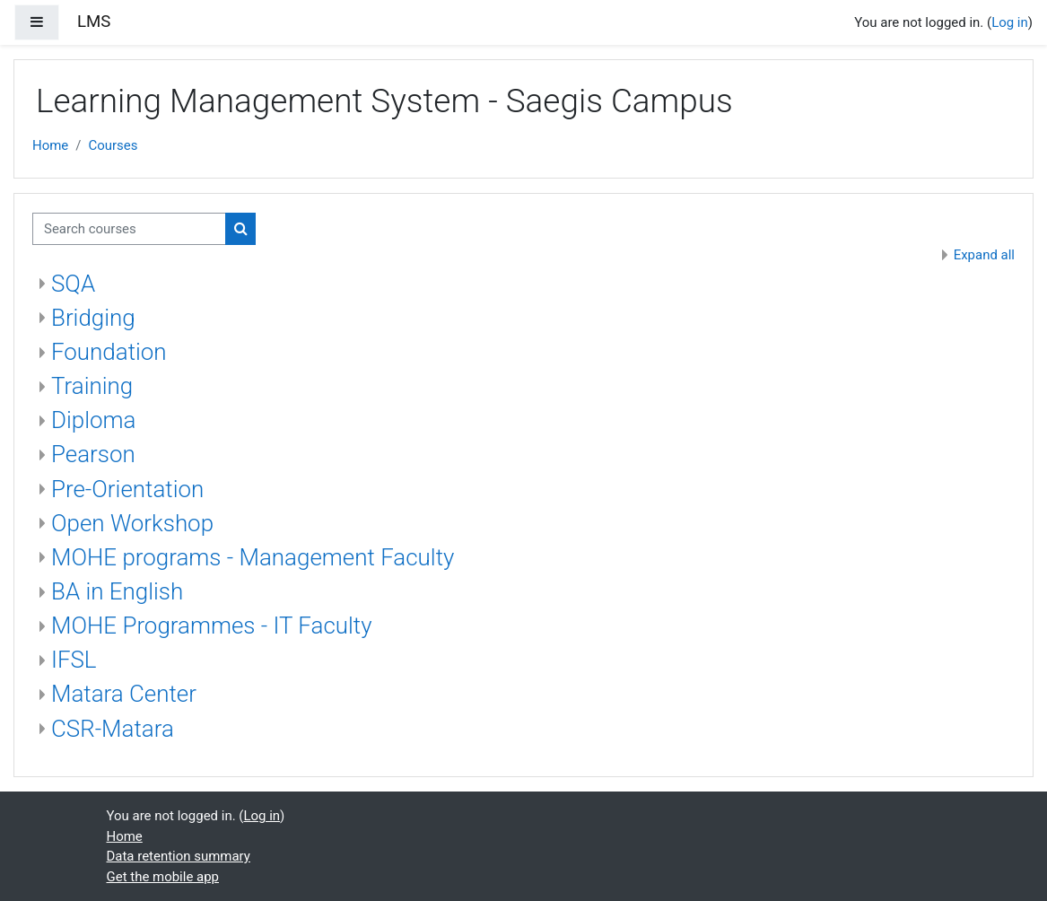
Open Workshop (132, 523)
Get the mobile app (163, 877)
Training (92, 385)
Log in (1009, 22)
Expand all (984, 255)
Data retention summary (178, 856)
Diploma (93, 420)
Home (50, 145)
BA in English (117, 591)
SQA (73, 283)
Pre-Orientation (127, 489)
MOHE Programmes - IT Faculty (211, 625)
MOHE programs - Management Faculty (252, 557)
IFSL (74, 659)
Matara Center (123, 693)
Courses (112, 145)
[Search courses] (129, 229)
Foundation (109, 351)
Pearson (93, 454)
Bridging (93, 317)
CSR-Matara (112, 728)
